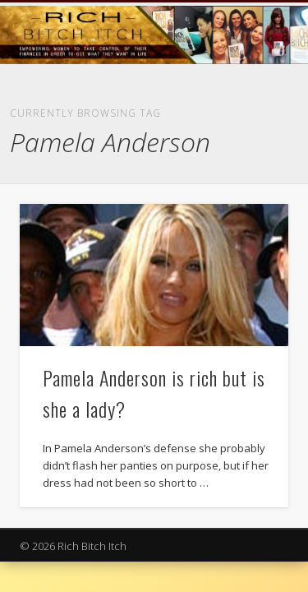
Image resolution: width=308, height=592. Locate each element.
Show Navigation (248, 147)
